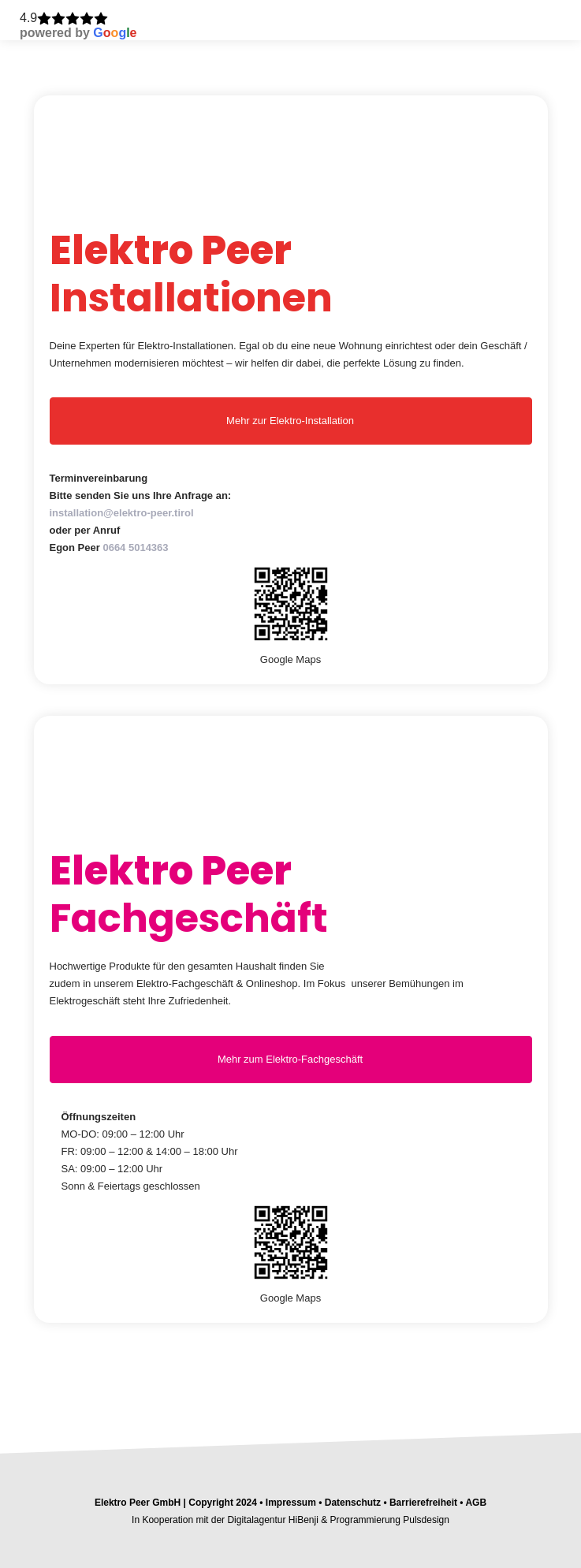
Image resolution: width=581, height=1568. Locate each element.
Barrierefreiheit (423, 1502)
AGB (475, 1502)
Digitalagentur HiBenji (272, 1519)
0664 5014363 (135, 547)
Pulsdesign (426, 1519)
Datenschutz (353, 1502)
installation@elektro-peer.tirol (122, 513)
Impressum (289, 1502)
